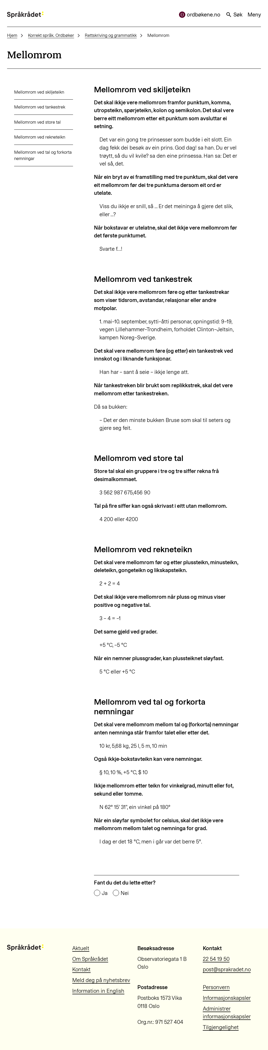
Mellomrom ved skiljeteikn (32, 92)
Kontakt (81, 969)
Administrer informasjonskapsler (227, 1013)
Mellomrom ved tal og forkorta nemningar (36, 155)
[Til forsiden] (25, 15)
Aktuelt (80, 948)
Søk (234, 15)
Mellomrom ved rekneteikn (32, 137)
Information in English (98, 991)
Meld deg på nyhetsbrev (101, 980)
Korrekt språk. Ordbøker (51, 35)
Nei (125, 893)
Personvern (216, 987)
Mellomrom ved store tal (30, 122)
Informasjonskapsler (227, 998)
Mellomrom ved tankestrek (32, 107)
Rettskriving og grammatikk (111, 35)
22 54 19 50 (216, 959)
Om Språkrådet (90, 959)
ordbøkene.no (199, 15)
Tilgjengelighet (221, 1027)
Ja (105, 893)
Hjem (12, 35)
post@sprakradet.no (227, 969)
